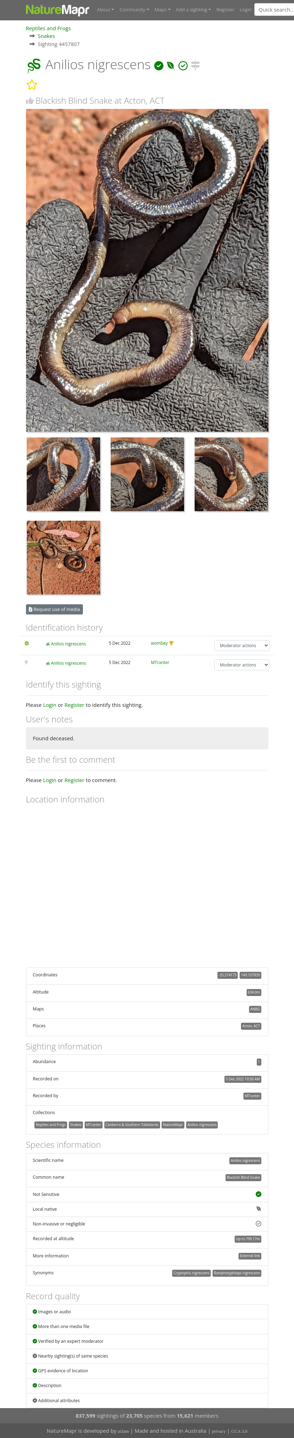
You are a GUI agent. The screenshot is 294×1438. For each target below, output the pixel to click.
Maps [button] (160, 9)
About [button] (103, 9)
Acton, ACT (251, 1025)
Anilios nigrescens (68, 644)
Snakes (46, 35)
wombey (159, 643)
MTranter (160, 662)
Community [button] (132, 9)
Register (225, 9)
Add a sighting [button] (191, 9)
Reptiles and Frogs (48, 27)
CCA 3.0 (239, 1431)
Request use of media (54, 609)
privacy (219, 1431)
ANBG (255, 1009)
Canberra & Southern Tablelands (131, 1124)
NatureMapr (173, 1124)
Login (245, 9)
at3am (123, 1431)
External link (250, 1255)
